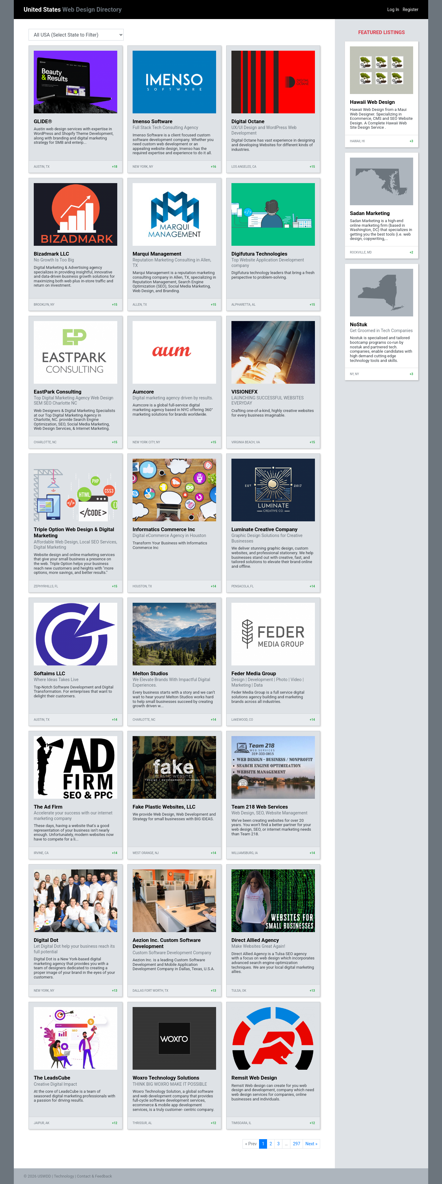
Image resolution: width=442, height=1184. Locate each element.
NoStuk (358, 324)
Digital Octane (247, 121)
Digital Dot (46, 940)
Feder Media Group (253, 673)
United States (73, 9)
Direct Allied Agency (255, 940)
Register (410, 9)
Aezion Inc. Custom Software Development (167, 943)
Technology (64, 1176)
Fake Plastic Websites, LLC (164, 807)
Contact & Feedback (94, 1176)
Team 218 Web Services (259, 807)
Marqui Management (157, 254)
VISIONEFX (244, 392)
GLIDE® (43, 121)
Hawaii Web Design (372, 102)
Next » (311, 1143)
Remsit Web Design (254, 1078)
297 (296, 1143)
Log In (393, 9)
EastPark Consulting (57, 392)
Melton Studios (150, 673)
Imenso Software (153, 121)
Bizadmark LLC (51, 254)
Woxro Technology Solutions (166, 1078)
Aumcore (143, 392)
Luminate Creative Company (264, 529)
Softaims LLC (49, 673)
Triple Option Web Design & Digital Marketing (74, 532)
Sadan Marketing (370, 213)
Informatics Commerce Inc (164, 529)
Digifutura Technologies (259, 254)
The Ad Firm (48, 807)
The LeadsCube (52, 1078)
